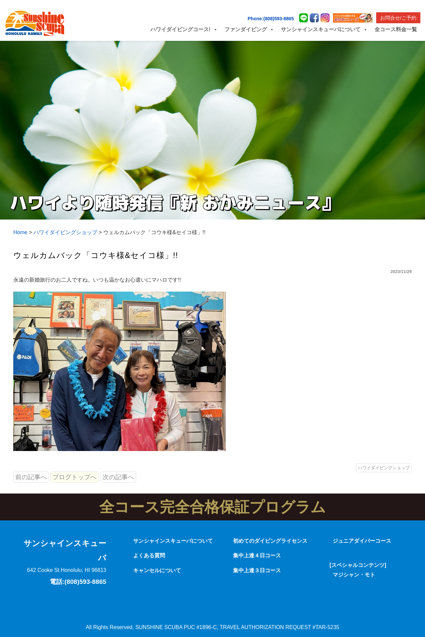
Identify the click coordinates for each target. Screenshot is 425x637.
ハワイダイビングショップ (384, 467)
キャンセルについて (157, 570)
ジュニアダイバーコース (362, 541)
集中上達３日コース (257, 570)
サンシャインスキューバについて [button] (324, 29)
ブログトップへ (74, 477)
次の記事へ (118, 477)
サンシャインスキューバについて (173, 541)
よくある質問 (149, 555)
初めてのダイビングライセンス (270, 541)
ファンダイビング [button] (249, 29)
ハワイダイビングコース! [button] (184, 29)
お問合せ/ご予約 (398, 18)
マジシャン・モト (354, 575)
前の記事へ (31, 477)
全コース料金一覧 (396, 29)
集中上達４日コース (257, 555)
